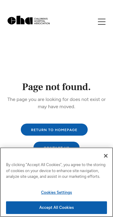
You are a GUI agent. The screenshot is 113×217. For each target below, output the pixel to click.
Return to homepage (54, 130)
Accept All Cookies (56, 207)
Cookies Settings (56, 192)
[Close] (105, 155)
